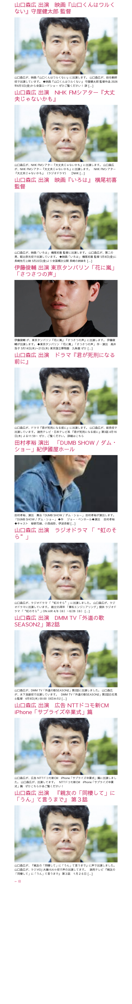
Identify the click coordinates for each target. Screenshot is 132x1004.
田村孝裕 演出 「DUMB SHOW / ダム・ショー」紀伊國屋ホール (65, 504)
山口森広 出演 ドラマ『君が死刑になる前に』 (64, 405)
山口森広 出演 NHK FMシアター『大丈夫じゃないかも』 (64, 107)
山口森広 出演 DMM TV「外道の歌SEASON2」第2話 (59, 703)
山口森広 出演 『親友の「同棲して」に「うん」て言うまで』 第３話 (64, 901)
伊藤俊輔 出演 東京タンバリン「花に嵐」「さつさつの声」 (65, 306)
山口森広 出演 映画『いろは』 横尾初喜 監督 (65, 206)
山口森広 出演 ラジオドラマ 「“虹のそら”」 (65, 604)
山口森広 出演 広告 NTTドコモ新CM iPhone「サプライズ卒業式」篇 (65, 802)
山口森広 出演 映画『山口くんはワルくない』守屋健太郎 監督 (64, 8)
